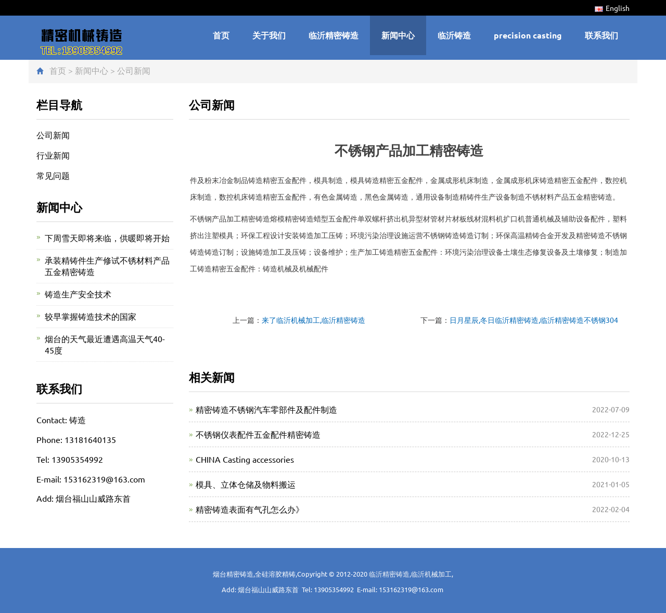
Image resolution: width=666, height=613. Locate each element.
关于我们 (269, 35)
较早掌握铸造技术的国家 (90, 316)
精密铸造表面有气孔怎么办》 (250, 509)
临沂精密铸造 (333, 35)
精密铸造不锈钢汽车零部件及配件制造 (266, 409)
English (612, 7)
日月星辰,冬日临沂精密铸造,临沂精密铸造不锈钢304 (534, 319)
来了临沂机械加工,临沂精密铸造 (313, 319)
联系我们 (601, 35)
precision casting (528, 35)
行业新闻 (53, 155)
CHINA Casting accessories (245, 459)
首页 (221, 35)
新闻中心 (398, 35)
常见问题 (53, 175)
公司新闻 (133, 70)
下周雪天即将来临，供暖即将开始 (107, 237)
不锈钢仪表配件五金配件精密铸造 (258, 434)
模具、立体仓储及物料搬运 (246, 484)
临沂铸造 (454, 35)
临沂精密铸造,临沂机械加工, (411, 573)
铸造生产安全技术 (78, 294)
